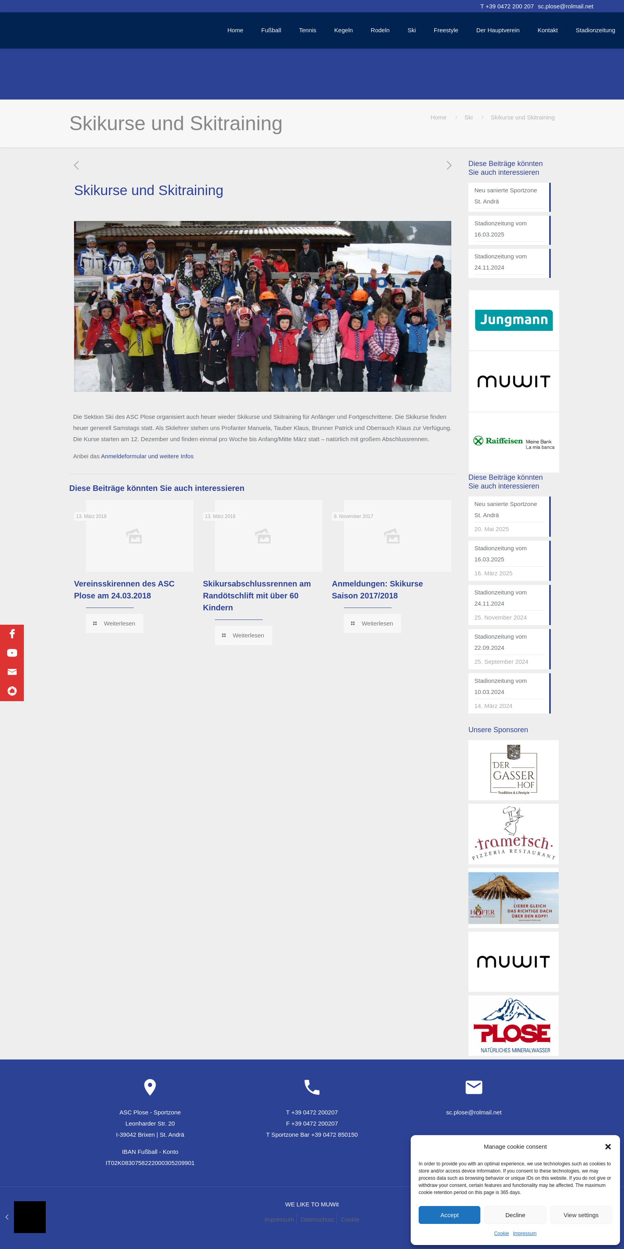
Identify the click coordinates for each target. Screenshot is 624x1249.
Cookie (501, 1233)
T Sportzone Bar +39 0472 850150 (312, 1134)
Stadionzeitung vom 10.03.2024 (500, 686)
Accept (450, 1215)
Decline (515, 1215)
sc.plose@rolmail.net (565, 6)
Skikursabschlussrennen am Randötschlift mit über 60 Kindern (257, 595)
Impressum (524, 1233)
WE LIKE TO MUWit (312, 1204)
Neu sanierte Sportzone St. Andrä (505, 196)
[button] (608, 1147)
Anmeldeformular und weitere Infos (147, 456)
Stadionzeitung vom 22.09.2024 (500, 642)
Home (439, 117)
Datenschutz (317, 1219)
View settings (581, 1215)
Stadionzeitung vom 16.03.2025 (500, 229)
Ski (468, 117)
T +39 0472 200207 (312, 1112)
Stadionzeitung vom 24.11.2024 (500, 262)
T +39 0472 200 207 (507, 6)
